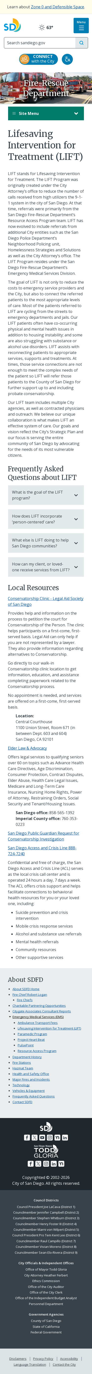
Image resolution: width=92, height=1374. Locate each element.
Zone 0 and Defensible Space (57, 7)
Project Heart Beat (31, 1039)
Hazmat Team (23, 1068)
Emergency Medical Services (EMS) (38, 1017)
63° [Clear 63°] (46, 27)
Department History (27, 1057)
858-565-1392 (61, 812)
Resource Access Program (37, 1051)
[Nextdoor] (57, 1138)
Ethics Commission (46, 1281)
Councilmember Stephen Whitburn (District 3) (46, 1218)
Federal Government (46, 1332)
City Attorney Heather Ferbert (46, 1275)
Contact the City (64, 1364)
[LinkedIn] (65, 1138)
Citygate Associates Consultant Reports (42, 1011)
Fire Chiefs (25, 1000)
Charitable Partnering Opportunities (39, 1005)
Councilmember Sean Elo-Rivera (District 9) (46, 1252)
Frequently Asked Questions (34, 1096)
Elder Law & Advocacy (27, 748)
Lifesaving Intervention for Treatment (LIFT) (49, 1028)
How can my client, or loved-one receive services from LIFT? (41, 567)
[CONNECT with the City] (38, 59)
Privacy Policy (43, 1358)
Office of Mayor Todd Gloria (46, 1269)
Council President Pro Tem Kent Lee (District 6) (46, 1235)
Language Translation (30, 1364)
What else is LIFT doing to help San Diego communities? (41, 543)
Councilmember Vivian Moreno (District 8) (46, 1246)
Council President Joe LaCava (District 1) (46, 1207)
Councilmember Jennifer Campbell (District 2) (46, 1212)
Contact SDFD (22, 1102)
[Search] (39, 42)
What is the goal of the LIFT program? (41, 495)
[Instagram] (50, 1138)
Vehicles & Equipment (29, 1090)
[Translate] (67, 59)
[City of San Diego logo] (12, 24)
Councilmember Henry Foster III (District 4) (46, 1224)
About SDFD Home (26, 989)
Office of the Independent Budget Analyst (46, 1298)
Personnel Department (46, 1304)
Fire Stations (22, 1062)
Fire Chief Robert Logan (30, 994)
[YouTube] (42, 1138)
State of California (46, 1326)
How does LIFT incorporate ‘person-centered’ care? (41, 519)
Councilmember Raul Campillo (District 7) (46, 1241)
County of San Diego (46, 1321)
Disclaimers (17, 1358)
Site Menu (41, 113)
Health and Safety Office (31, 1074)
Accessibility (69, 1358)
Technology (21, 1085)
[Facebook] (27, 1138)
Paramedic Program (32, 1034)
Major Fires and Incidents (31, 1079)
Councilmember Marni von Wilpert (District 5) (46, 1229)
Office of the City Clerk (46, 1292)
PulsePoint (26, 1045)
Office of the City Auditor (46, 1287)
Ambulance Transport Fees (38, 1022)
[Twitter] (35, 1138)
